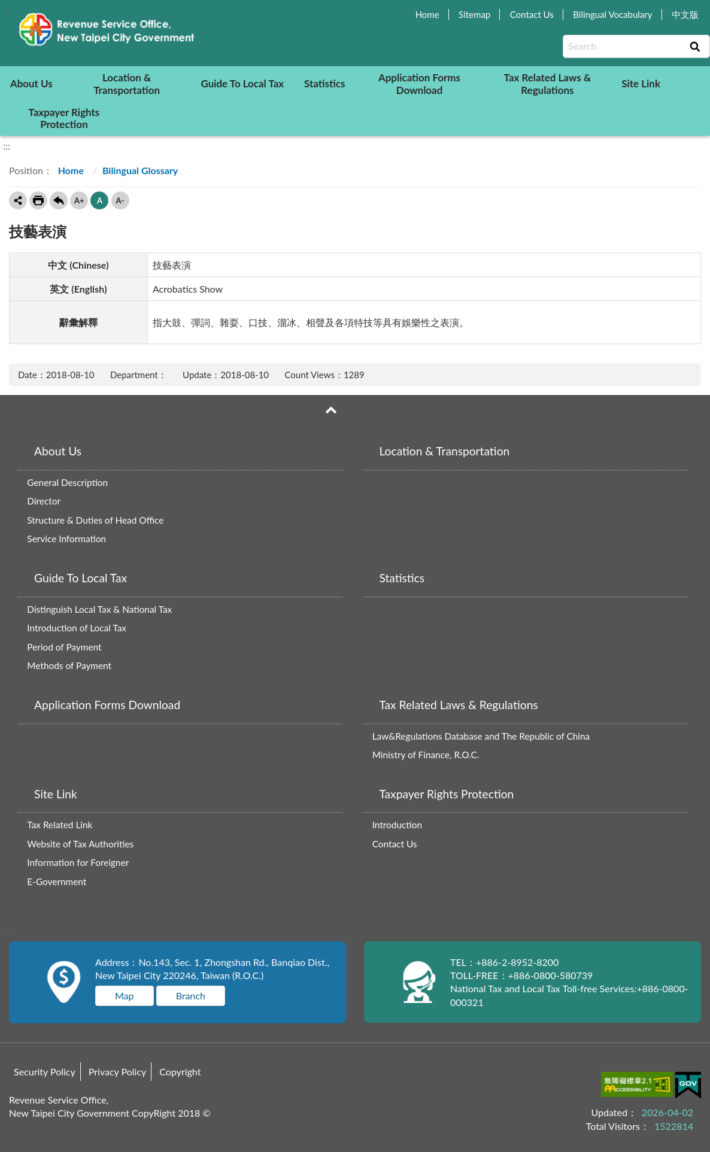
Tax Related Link (59, 824)
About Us (31, 83)
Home (427, 14)
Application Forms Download (419, 83)
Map (124, 995)
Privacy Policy (118, 1071)
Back (59, 200)
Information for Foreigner (78, 862)
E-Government (56, 881)
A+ (79, 200)
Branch (190, 995)
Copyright (180, 1071)
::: (6, 10)
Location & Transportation (126, 83)
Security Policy (44, 1071)
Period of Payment (64, 647)
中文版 (685, 14)
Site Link (640, 83)
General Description (67, 482)
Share (18, 200)
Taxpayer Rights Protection (64, 118)
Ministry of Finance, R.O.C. (426, 754)
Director (43, 501)
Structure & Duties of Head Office (95, 520)
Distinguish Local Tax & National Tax (99, 609)
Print (38, 200)
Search (695, 47)
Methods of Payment (69, 665)
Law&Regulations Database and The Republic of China (481, 736)
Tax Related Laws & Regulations (547, 83)
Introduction (397, 824)
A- (120, 200)
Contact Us (532, 14)
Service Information (66, 538)
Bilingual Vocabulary (612, 14)
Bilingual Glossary (140, 170)
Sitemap (474, 14)
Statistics (324, 83)
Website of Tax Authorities (80, 843)
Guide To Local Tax (242, 83)
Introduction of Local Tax (76, 627)
